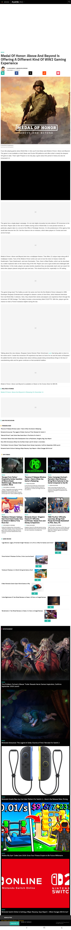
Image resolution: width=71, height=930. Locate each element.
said (50, 353)
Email (2, 73)
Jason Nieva (11, 68)
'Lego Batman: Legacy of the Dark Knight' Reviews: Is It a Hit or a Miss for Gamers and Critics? (27, 548)
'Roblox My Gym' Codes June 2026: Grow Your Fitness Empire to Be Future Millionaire (32, 855)
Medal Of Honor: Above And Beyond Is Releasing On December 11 (22, 392)
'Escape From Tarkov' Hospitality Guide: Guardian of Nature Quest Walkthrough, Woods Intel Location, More (12, 481)
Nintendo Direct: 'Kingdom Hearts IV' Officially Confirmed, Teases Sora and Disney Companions (35, 520)
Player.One (18, 2)
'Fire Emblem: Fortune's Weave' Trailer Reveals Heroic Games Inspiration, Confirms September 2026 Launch (30, 445)
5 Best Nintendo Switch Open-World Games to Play (16, 589)
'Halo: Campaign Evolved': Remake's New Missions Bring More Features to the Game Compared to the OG (58, 480)
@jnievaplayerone (22, 68)
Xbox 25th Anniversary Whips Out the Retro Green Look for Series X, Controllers (23, 442)
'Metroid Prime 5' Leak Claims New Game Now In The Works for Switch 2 (21, 435)
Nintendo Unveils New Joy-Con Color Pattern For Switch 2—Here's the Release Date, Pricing (35, 799)
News (2, 52)
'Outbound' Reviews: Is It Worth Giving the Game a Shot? (17, 575)
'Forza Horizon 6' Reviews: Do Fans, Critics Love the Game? (18, 561)
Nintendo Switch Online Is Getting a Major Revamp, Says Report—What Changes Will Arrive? (26, 448)
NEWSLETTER (8, 917)
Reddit (44, 73)
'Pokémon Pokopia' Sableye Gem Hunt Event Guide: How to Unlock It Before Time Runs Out (12, 520)
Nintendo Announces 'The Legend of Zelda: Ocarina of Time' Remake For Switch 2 (23, 432)
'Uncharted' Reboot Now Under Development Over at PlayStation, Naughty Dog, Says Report (26, 438)
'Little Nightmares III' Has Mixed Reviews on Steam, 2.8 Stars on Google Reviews (24, 602)
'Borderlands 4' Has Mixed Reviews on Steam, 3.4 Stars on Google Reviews (22, 616)
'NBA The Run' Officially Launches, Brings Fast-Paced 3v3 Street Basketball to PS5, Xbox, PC (58, 520)
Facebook (16, 73)
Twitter (30, 73)
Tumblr (62, 928)
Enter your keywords (69, 1)
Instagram (44, 928)
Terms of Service (26, 922)
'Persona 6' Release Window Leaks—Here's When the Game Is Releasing (21, 429)
